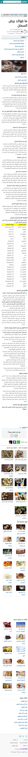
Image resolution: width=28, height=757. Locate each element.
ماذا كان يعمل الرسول (21, 704)
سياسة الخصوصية (14, 743)
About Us (25, 746)
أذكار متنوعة (24, 707)
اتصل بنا (25, 740)
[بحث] (20, 2)
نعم (16, 436)
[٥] (18, 152)
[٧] (2, 332)
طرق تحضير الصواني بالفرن (20, 722)
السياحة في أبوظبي (22, 716)
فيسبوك (14, 442)
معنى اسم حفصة (23, 725)
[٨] (11, 341)
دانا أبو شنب (9, 32)
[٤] (21, 145)
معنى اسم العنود (23, 713)
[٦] (14, 222)
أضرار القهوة (24, 701)
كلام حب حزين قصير (22, 719)
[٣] (22, 124)
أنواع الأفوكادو (23, 728)
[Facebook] (26, 736)
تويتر (10, 442)
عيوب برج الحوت (23, 710)
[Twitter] (23, 736)
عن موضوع (15, 740)
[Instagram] (20, 736)
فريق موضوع (15, 746)
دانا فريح (12, 30)
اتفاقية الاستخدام (23, 743)
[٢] (15, 107)
